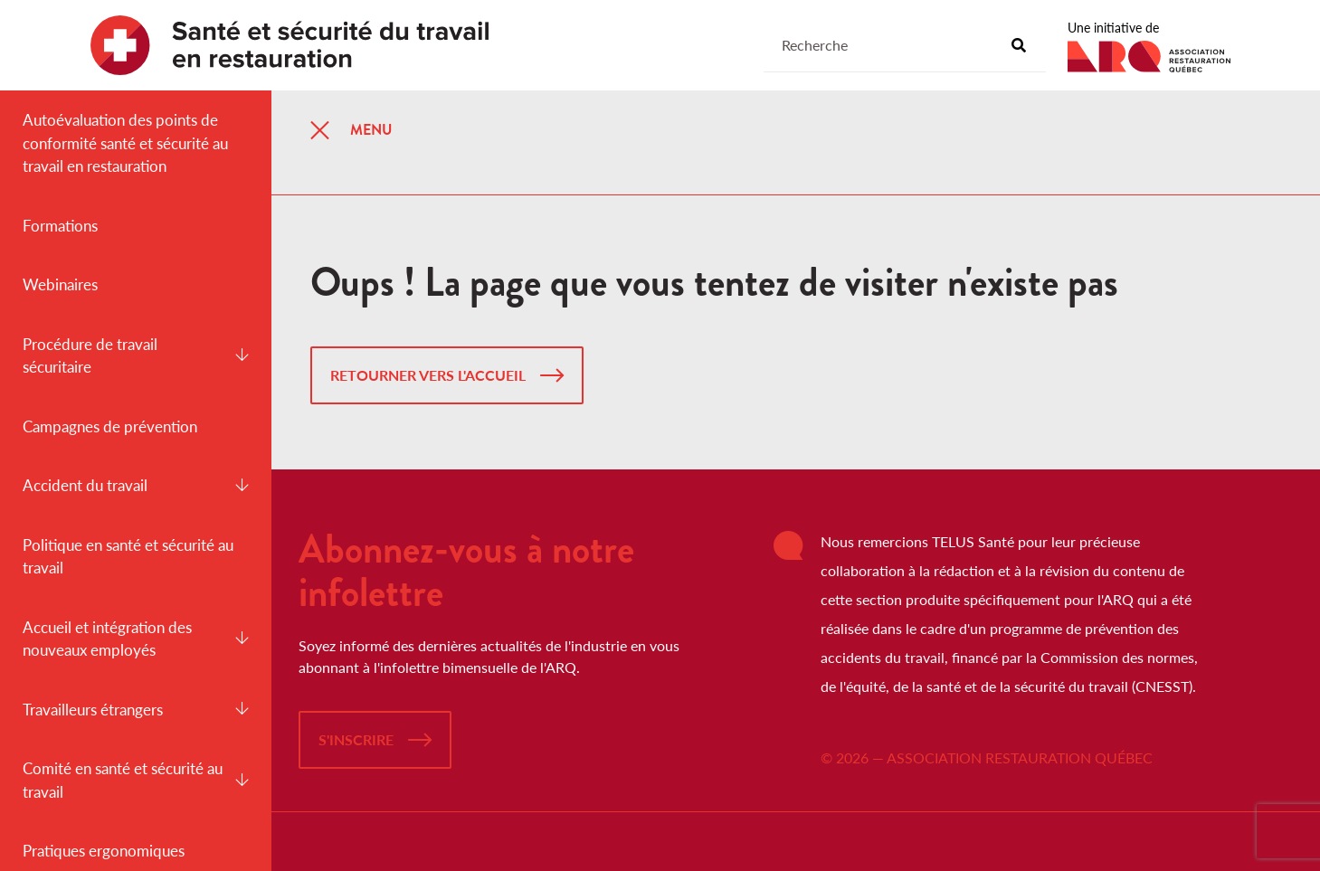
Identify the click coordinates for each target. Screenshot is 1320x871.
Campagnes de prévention (110, 426)
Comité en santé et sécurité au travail (136, 780)
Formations (60, 225)
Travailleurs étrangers (136, 709)
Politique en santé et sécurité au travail (128, 556)
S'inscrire (356, 739)
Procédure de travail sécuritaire (136, 356)
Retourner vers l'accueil (428, 374)
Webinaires (60, 284)
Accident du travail (136, 485)
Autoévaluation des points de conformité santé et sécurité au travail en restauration (125, 142)
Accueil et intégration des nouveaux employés (136, 639)
